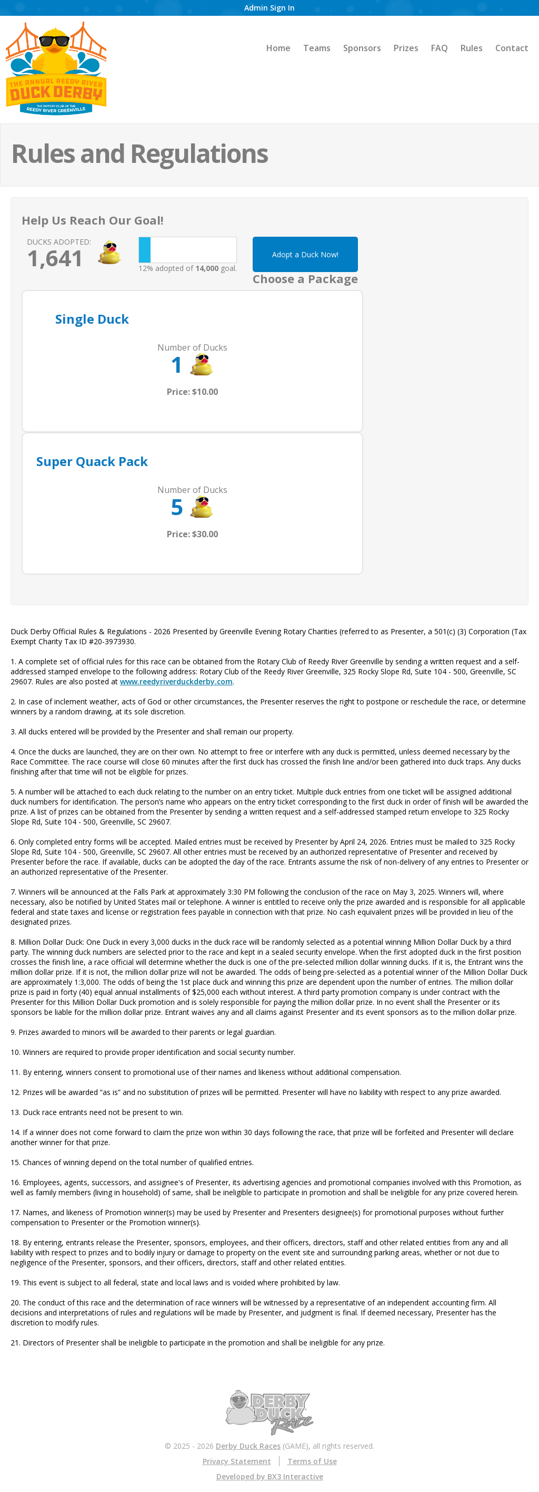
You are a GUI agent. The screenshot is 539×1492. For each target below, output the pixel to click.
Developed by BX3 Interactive (269, 1476)
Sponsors (362, 48)
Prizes (406, 48)
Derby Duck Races (248, 1446)
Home (278, 48)
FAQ (439, 48)
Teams (317, 48)
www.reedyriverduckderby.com (176, 681)
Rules (472, 48)
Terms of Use (312, 1461)
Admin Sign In (269, 8)
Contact (511, 48)
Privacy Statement (237, 1461)
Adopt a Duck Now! (305, 254)
